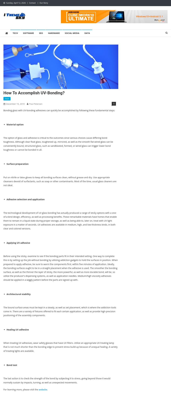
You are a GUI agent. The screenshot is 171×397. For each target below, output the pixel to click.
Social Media (72, 33)
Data (87, 33)
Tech (15, 33)
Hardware (54, 33)
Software (28, 33)
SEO (41, 33)
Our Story (44, 3)
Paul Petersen (35, 103)
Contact (32, 3)
